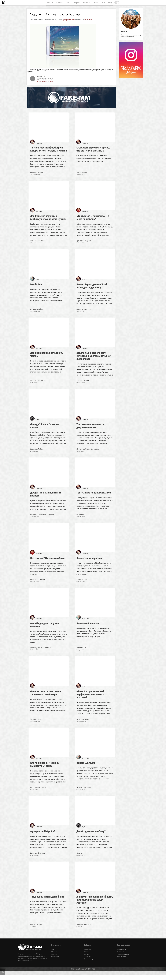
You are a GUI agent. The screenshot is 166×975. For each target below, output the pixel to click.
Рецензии (86, 3)
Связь (103, 3)
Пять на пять (87, 960)
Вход (110, 3)
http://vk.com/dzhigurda (45, 82)
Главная (50, 3)
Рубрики (77, 3)
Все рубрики (87, 953)
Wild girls (86, 958)
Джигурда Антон (69, 20)
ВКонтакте (54, 956)
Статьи (68, 3)
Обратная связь (121, 956)
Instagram (54, 958)
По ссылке (88, 20)
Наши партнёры (121, 953)
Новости (59, 3)
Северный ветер (88, 963)
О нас (96, 3)
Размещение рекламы (123, 958)
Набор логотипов (121, 960)
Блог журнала (55, 960)
